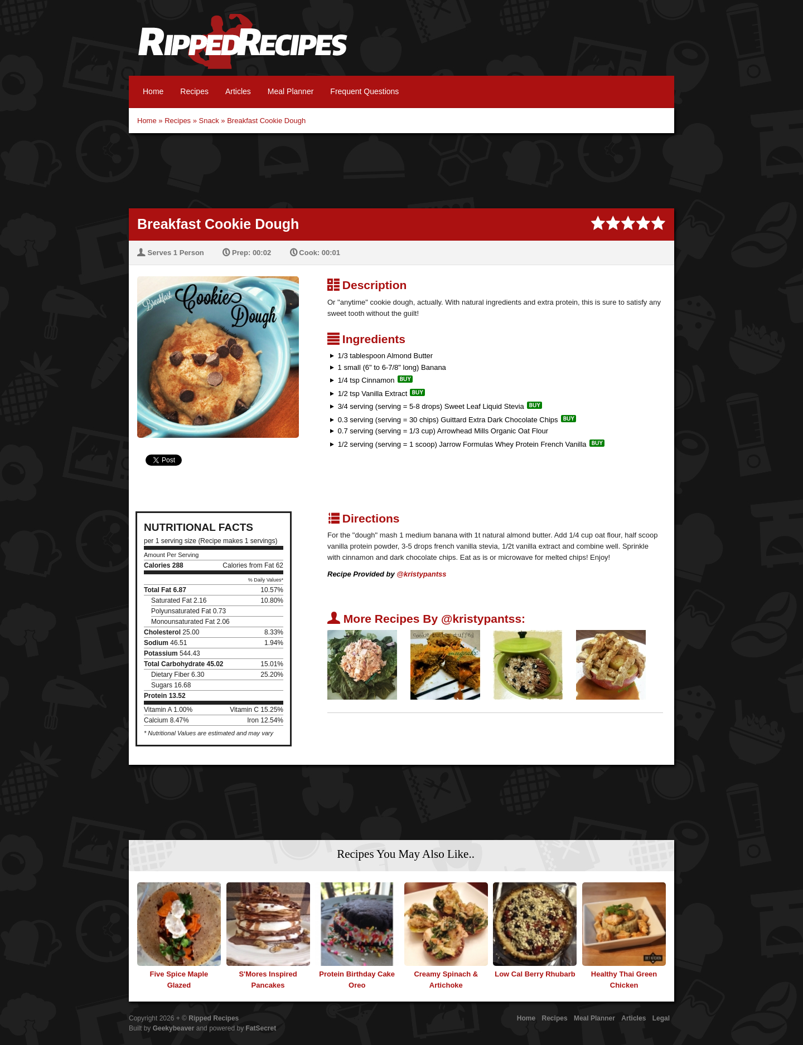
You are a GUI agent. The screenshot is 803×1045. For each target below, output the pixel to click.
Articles (238, 91)
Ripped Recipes (242, 47)
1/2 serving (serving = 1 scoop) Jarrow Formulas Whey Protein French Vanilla (462, 444)
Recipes (194, 91)
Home (153, 91)
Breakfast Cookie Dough (266, 120)
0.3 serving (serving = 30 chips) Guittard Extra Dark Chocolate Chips (448, 420)
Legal (661, 1018)
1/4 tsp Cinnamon (366, 380)
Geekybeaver (174, 1028)
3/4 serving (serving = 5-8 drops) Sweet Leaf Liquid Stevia (431, 406)
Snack (209, 120)
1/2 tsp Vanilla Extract (373, 393)
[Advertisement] (401, 169)
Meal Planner (291, 91)
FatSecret (261, 1028)
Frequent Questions (364, 91)
